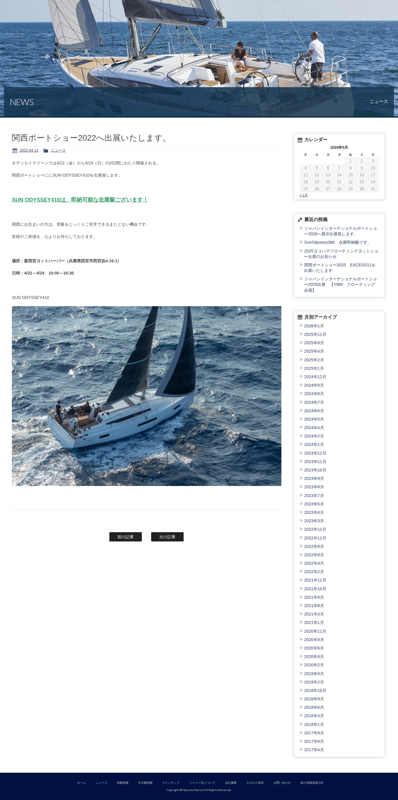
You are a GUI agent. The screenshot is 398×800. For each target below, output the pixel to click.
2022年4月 (314, 563)
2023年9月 (314, 478)
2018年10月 (315, 690)
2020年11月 (315, 631)
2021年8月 (314, 605)
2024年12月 (315, 376)
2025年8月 (314, 342)
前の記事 (125, 536)
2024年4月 (314, 427)
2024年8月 (314, 393)
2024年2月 (314, 436)
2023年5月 (314, 504)
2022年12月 (315, 529)
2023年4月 (314, 512)
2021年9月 (314, 597)
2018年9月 (314, 699)
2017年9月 (314, 733)
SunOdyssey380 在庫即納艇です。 (337, 242)
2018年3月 (314, 715)
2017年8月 (314, 741)
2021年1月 (314, 622)
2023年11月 (315, 461)
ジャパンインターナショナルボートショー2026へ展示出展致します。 (340, 231)
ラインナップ (171, 782)
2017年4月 (314, 749)
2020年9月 (314, 639)
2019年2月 (314, 682)
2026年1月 (314, 326)
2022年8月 (314, 555)
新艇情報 (123, 782)
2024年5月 (314, 419)
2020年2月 (314, 665)
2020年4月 (314, 656)
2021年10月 (315, 588)
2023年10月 (315, 470)
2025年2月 (314, 360)
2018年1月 (314, 724)
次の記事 (167, 536)
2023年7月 (314, 495)
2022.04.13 (28, 150)
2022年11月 (315, 538)
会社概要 (231, 782)
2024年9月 (314, 385)
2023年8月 (314, 487)
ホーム (81, 782)
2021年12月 (315, 580)
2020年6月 (314, 648)
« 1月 (303, 195)
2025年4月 (314, 351)
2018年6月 (314, 707)
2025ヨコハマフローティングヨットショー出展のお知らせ (341, 254)
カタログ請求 (255, 782)
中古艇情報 (145, 782)
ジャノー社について (202, 782)
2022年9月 (314, 546)
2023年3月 (314, 521)
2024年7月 (314, 402)
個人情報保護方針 (312, 782)
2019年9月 (314, 673)
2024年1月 (314, 444)
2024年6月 (314, 410)
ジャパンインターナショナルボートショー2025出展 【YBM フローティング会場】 (340, 284)
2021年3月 (314, 614)
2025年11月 (315, 334)
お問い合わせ (282, 782)
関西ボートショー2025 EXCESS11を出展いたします (339, 268)
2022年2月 (314, 571)
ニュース (58, 150)
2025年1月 (314, 368)
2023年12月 (315, 453)
